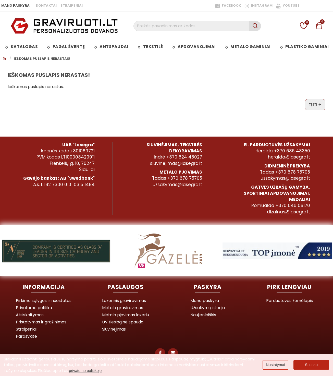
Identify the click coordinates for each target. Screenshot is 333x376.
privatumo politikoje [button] (85, 370)
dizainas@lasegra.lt (288, 212)
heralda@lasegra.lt (289, 157)
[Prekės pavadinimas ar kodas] (255, 26)
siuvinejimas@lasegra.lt (176, 163)
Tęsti (313, 104)
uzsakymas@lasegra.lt (177, 184)
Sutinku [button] (311, 364)
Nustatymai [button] (275, 364)
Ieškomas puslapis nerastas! (42, 58)
